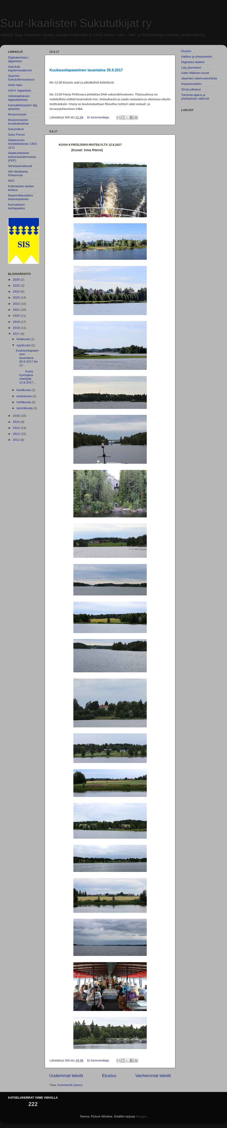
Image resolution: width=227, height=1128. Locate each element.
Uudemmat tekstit (66, 1075)
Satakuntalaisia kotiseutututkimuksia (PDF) (22, 156)
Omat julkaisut (191, 89)
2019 (17, 322)
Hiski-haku (15, 85)
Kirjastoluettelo (191, 84)
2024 (17, 291)
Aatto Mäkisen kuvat (195, 73)
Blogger (141, 1116)
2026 (17, 279)
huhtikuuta (24, 402)
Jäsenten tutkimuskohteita (199, 78)
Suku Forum (16, 134)
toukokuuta (25, 396)
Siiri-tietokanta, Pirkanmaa (18, 173)
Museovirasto (17, 114)
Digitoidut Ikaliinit (192, 62)
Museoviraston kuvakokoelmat (18, 121)
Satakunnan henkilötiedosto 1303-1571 (22, 143)
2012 (17, 439)
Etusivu (109, 1075)
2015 (17, 422)
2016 (17, 415)
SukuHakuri (16, 129)
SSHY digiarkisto (19, 90)
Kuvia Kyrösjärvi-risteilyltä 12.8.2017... (26, 377)
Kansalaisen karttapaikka (16, 206)
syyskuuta (24, 345)
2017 (17, 333)
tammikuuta (25, 408)
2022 (17, 303)
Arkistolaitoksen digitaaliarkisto (19, 97)
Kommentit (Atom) (70, 1085)
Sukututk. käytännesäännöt (20, 68)
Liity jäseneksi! (191, 67)
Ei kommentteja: (98, 117)
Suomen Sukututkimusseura (21, 77)
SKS (11, 180)
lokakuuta (24, 339)
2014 (17, 428)
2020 (17, 315)
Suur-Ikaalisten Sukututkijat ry (76, 23)
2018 (17, 327)
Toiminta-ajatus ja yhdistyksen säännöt (195, 96)
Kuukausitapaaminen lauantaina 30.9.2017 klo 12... (27, 358)
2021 (17, 309)
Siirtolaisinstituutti (20, 166)
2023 (17, 297)
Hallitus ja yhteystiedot (196, 56)
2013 (17, 434)
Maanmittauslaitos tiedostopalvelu (20, 197)
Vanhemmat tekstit (153, 1075)
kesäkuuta (24, 390)
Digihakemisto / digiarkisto (18, 59)
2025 (17, 285)
